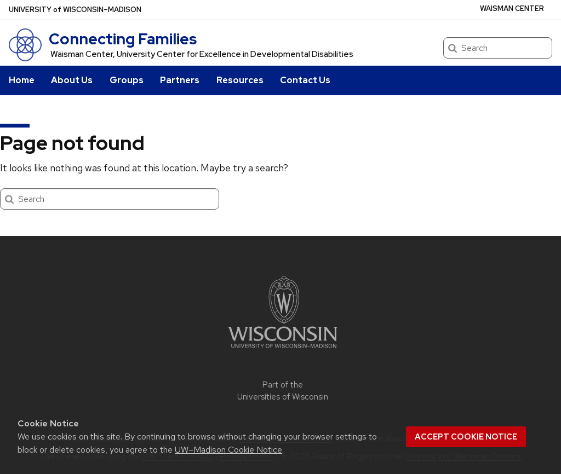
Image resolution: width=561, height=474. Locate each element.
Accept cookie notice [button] (466, 436)
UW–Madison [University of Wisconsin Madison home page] (75, 9)
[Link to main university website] (282, 350)
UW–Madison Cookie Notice (228, 449)
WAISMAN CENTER (512, 8)
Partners (179, 80)
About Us (72, 80)
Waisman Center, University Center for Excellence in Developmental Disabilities (201, 54)
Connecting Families (123, 38)
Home (22, 80)
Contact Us (305, 80)
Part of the (282, 391)
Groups (127, 80)
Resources (240, 80)
